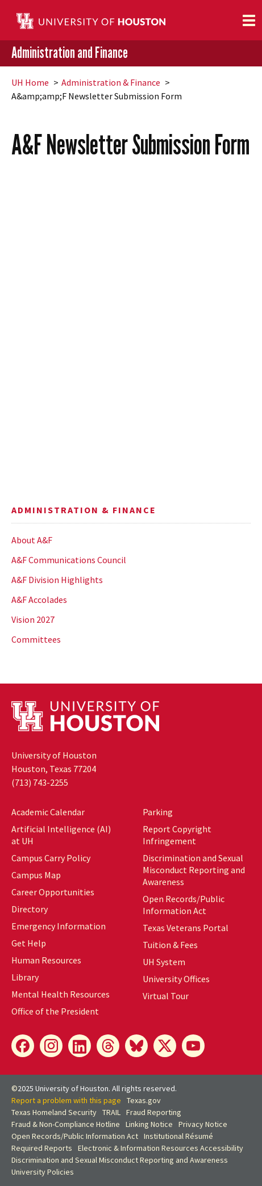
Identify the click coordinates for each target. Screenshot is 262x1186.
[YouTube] (193, 1045)
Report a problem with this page (66, 1100)
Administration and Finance (69, 52)
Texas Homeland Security (54, 1112)
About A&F (31, 540)
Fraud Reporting (153, 1112)
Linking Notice (149, 1124)
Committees (36, 639)
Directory (29, 909)
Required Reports (41, 1148)
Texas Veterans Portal (185, 927)
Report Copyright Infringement (177, 834)
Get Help (28, 943)
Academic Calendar (48, 812)
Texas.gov (144, 1100)
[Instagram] (51, 1045)
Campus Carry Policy (50, 858)
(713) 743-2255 (39, 782)
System (164, 961)
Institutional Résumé (178, 1136)
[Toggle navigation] (248, 20)
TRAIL (111, 1112)
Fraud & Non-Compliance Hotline (65, 1124)
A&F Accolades (39, 599)
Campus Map (36, 875)
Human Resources (46, 960)
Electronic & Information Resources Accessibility (160, 1148)
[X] (164, 1045)
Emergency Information (58, 926)
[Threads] (108, 1045)
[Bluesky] (136, 1045)
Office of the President (55, 1011)
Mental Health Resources (60, 994)
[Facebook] (22, 1045)
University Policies (42, 1172)
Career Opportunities (52, 892)
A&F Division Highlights (57, 579)
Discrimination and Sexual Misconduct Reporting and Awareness (194, 869)
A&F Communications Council (68, 559)
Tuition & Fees (170, 944)
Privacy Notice (202, 1124)
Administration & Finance (110, 82)
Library (25, 977)
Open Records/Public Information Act (183, 904)
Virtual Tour (166, 995)
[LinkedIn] (79, 1045)
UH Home (30, 82)
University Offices (176, 978)
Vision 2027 (33, 619)
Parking (158, 812)
